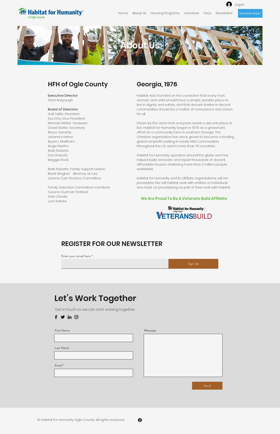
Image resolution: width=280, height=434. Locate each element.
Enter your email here (76, 256)
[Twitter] (62, 317)
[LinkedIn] (69, 317)
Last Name (62, 347)
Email (58, 365)
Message (150, 330)
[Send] (207, 386)
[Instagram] (76, 317)
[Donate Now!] (250, 13)
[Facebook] (56, 317)
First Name (62, 330)
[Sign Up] (193, 264)
